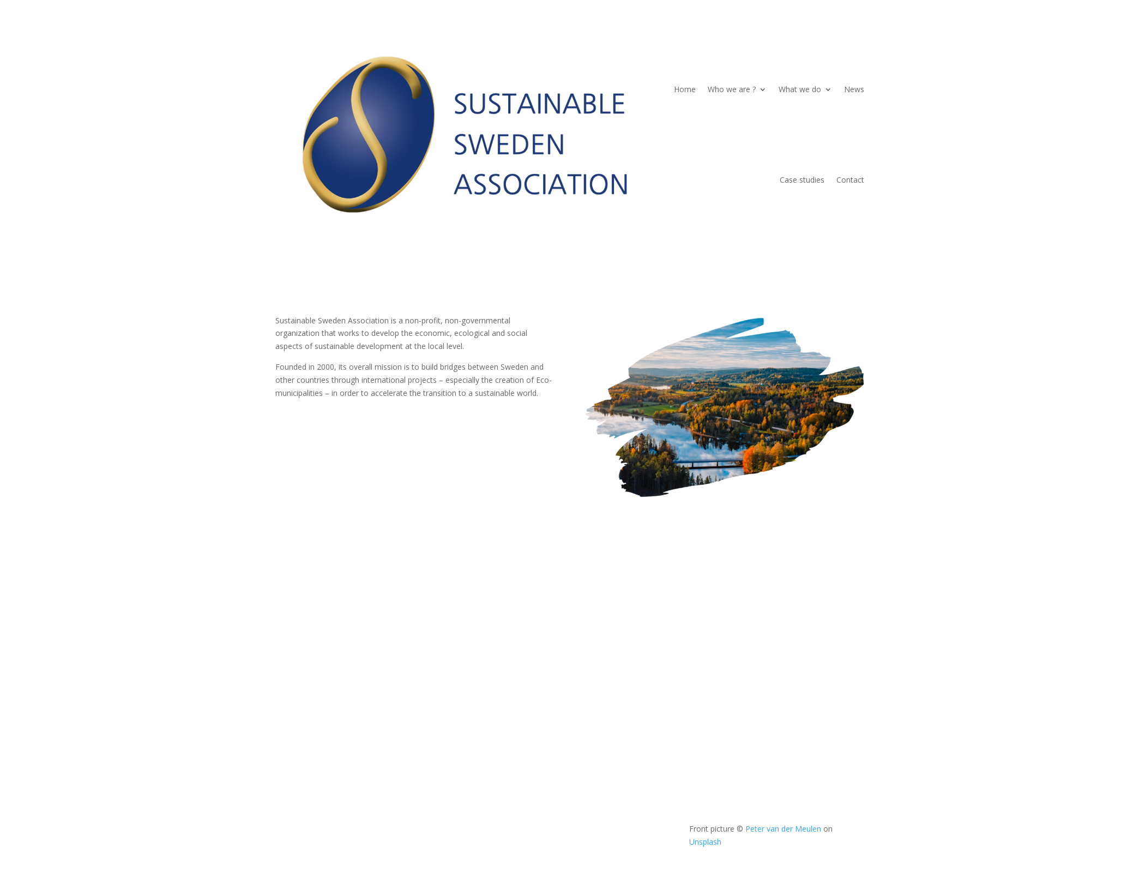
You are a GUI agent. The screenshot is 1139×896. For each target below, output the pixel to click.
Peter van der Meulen (783, 828)
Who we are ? (732, 89)
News (854, 89)
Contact (850, 180)
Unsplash (705, 842)
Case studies (802, 180)
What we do (800, 89)
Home (685, 89)
